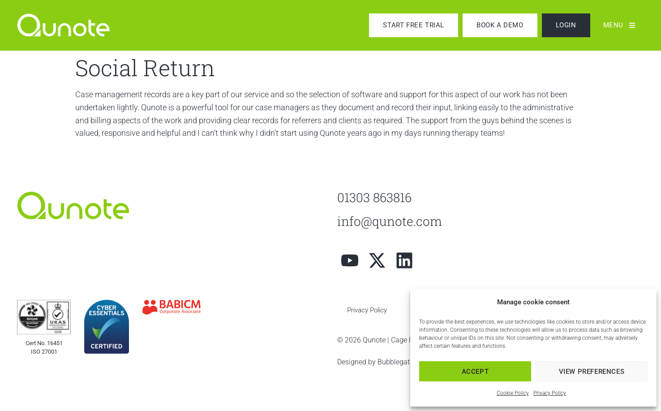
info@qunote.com (389, 221)
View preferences (592, 372)
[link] (73, 25)
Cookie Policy (513, 393)
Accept (475, 372)
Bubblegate (395, 362)
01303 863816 (374, 197)
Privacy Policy (549, 393)
